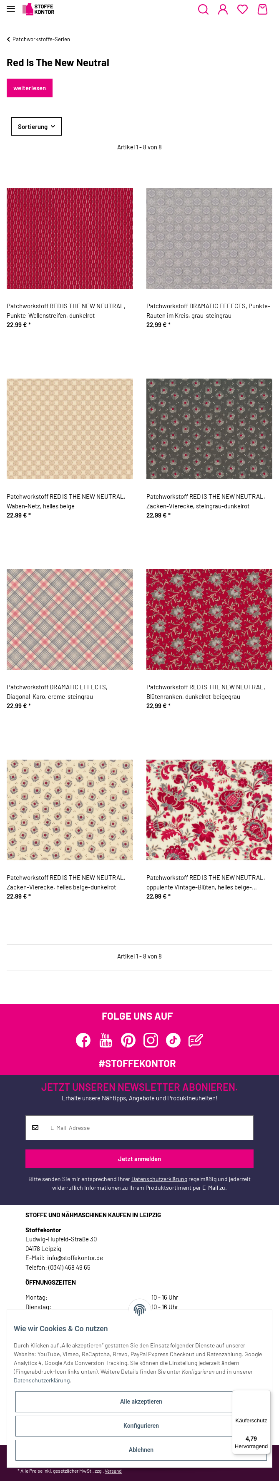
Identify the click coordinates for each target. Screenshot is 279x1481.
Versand (113, 1471)
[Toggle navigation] (11, 5)
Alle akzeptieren (141, 1401)
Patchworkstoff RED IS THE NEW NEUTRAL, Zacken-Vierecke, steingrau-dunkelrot (205, 501)
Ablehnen (141, 1449)
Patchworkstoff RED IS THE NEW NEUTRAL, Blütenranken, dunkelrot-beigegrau (205, 691)
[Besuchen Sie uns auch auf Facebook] (83, 1040)
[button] (203, 9)
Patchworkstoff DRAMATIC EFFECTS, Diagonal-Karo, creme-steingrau (57, 691)
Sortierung (33, 126)
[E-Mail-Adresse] (149, 1127)
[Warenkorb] (262, 9)
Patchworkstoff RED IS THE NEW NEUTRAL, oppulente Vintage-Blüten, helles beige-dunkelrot (205, 883)
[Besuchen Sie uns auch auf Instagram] (150, 1040)
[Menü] (266, 1395)
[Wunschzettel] (242, 9)
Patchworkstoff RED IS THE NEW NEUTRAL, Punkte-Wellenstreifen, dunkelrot (66, 310)
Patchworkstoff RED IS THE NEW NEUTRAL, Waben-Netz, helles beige (66, 501)
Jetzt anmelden (139, 1158)
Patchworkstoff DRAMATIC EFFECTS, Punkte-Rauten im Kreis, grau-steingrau (208, 310)
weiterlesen (29, 88)
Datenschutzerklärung (159, 1178)
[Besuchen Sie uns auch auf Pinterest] (128, 1040)
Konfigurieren (141, 1425)
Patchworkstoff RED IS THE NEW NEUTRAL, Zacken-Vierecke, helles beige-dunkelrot (66, 882)
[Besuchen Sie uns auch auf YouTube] (105, 1040)
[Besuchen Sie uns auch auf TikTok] (173, 1040)
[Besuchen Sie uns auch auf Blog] (195, 1040)
